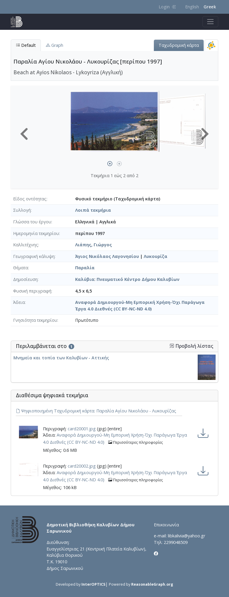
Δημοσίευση (25, 279)
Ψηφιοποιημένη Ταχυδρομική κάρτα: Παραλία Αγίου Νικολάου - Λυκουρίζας (96, 411)
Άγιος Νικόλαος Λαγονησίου (107, 256)
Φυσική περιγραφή (32, 291)
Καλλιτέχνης (25, 245)
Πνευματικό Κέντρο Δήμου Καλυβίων (138, 279)
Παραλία (85, 267)
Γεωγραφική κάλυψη (34, 256)
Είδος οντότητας (30, 199)
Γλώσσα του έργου (32, 222)
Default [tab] (26, 45)
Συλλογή (22, 210)
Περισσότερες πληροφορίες (135, 442)
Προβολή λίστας (191, 346)
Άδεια (19, 302)
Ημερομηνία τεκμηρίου (36, 233)
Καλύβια (84, 279)
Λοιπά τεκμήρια (93, 210)
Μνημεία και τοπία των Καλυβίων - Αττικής (61, 358)
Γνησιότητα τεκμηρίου (35, 320)
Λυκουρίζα (155, 256)
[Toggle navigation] (210, 21)
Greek (210, 7)
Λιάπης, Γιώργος (93, 245)
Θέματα (20, 267)
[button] (24, 134)
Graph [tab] (54, 45)
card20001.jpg (82, 428)
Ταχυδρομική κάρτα (179, 45)
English (192, 7)
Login (167, 7)
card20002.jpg (82, 466)
